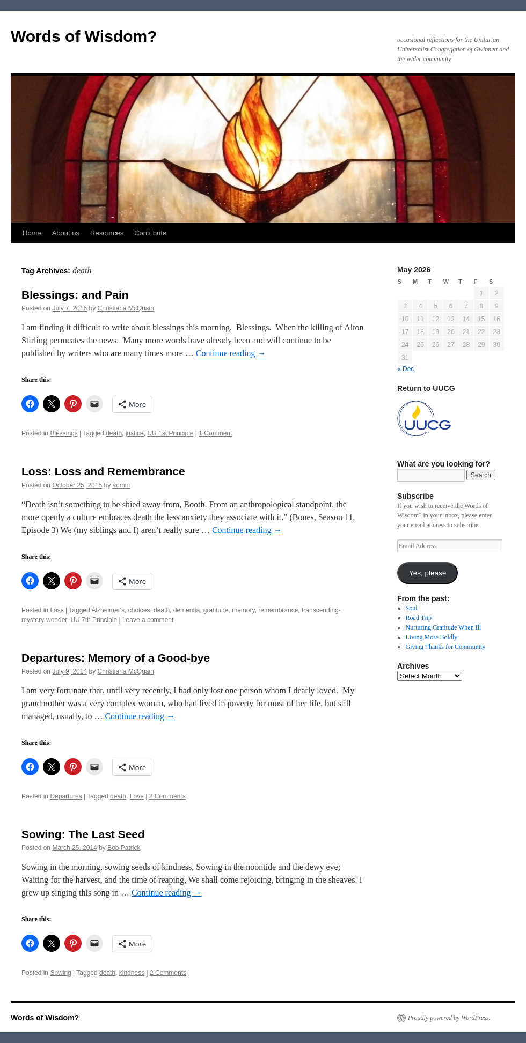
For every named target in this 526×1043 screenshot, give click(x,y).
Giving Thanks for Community (446, 646)
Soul (412, 608)
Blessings (63, 433)
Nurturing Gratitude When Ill (443, 627)
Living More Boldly (432, 637)
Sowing (60, 973)
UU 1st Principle (170, 433)
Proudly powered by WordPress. (449, 1018)
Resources (106, 233)
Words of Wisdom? (84, 36)
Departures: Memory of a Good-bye (115, 658)
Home (32, 233)
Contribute (150, 233)
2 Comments (167, 796)
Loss (56, 610)
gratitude (216, 610)
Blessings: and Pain (75, 295)
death (114, 433)
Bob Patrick (123, 848)
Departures (66, 796)
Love (137, 796)
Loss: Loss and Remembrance (103, 471)
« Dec (405, 369)
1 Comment (215, 433)
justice (135, 433)
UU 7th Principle (93, 620)
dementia (186, 610)
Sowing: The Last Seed (83, 834)
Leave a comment (147, 620)
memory (243, 610)
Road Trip (419, 618)
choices (139, 610)
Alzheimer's (108, 610)
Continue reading (231, 353)
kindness (131, 973)
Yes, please (427, 573)
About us (65, 233)
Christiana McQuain (125, 308)
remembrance (278, 610)
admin (121, 485)
